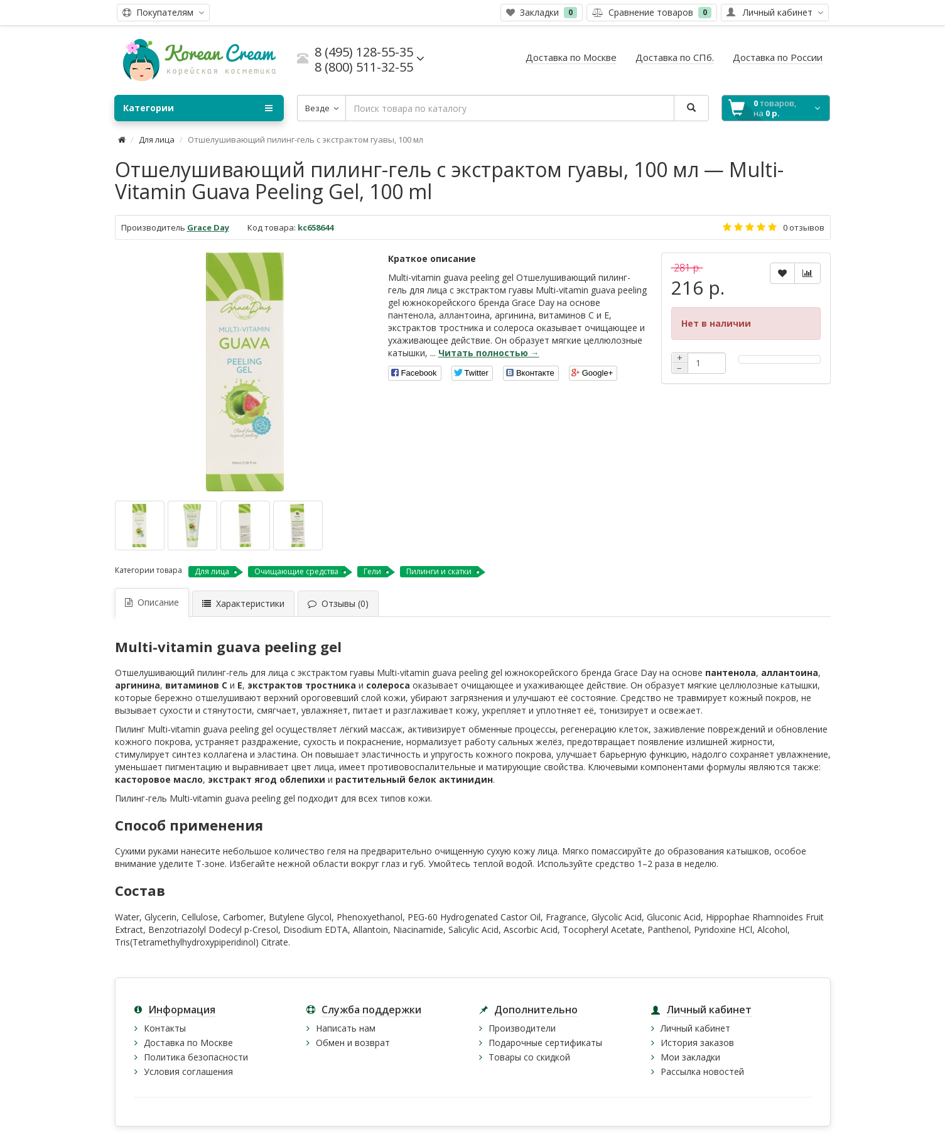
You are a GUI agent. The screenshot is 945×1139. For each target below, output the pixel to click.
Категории (198, 108)
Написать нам (345, 1028)
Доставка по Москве (188, 1043)
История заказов (697, 1043)
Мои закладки (690, 1057)
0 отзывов (803, 227)
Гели (372, 571)
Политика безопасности (196, 1057)
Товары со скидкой (529, 1057)
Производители (522, 1028)
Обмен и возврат (353, 1043)
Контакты (165, 1028)
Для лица (157, 139)
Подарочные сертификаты (545, 1043)
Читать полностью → (488, 353)
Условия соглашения (188, 1071)
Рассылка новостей (702, 1071)
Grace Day (208, 227)
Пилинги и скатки (439, 571)
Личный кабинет (695, 1028)
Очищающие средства (296, 571)
